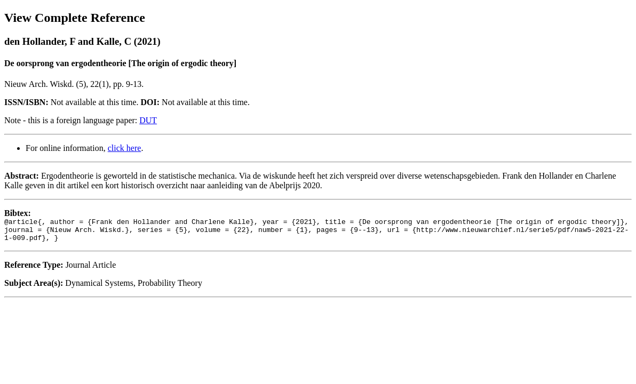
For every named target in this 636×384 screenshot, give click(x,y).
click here (124, 148)
